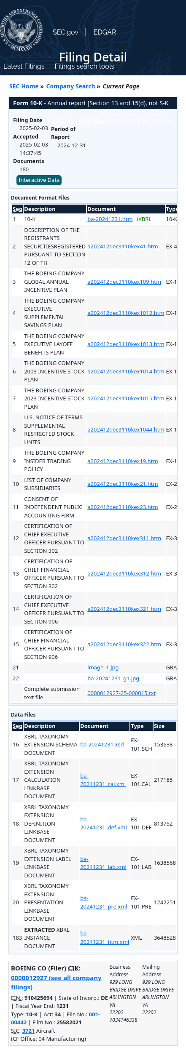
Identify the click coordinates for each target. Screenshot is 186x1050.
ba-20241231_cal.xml (103, 780)
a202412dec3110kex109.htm (124, 281)
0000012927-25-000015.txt (121, 693)
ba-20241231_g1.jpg (113, 678)
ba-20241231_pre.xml (103, 902)
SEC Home (24, 86)
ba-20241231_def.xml (103, 823)
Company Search (70, 86)
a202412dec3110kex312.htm (124, 573)
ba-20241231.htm (109, 219)
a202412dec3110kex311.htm (124, 538)
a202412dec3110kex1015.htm (125, 398)
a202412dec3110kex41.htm (122, 246)
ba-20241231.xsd (102, 744)
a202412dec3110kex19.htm (122, 461)
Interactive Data (39, 180)
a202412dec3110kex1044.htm (125, 429)
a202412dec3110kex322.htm (124, 644)
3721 (28, 1030)
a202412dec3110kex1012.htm (125, 313)
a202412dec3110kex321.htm (124, 609)
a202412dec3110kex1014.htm (125, 371)
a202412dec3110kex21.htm (122, 484)
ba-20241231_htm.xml (104, 938)
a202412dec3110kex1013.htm (125, 344)
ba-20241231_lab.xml (103, 863)
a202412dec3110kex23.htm (122, 507)
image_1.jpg (103, 667)
